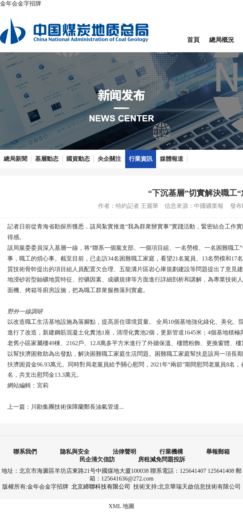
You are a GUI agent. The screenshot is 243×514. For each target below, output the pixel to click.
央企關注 (109, 159)
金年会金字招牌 (20, 3)
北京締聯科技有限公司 (100, 486)
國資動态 (78, 159)
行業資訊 (140, 159)
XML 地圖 (122, 506)
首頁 (193, 39)
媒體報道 (171, 159)
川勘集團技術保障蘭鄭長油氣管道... (77, 407)
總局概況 (221, 39)
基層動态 (47, 159)
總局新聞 (15, 159)
